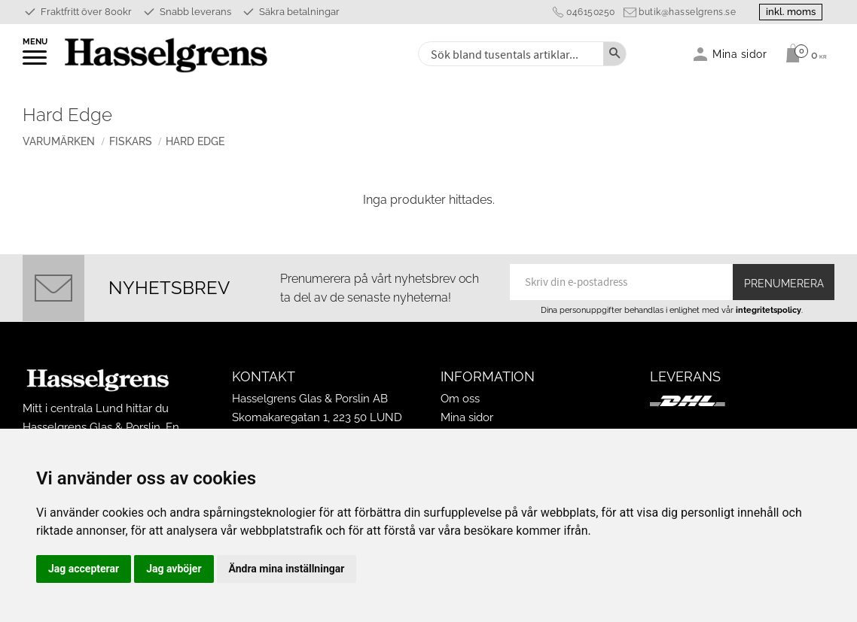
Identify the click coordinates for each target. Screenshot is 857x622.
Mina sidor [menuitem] (739, 53)
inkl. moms (791, 11)
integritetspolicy (768, 310)
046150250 (590, 12)
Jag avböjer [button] (173, 569)
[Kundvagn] (802, 53)
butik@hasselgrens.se (687, 12)
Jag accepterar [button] (83, 569)
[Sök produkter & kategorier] (509, 53)
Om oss (460, 398)
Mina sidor (467, 417)
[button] (36, 62)
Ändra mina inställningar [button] (287, 569)
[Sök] (614, 53)
